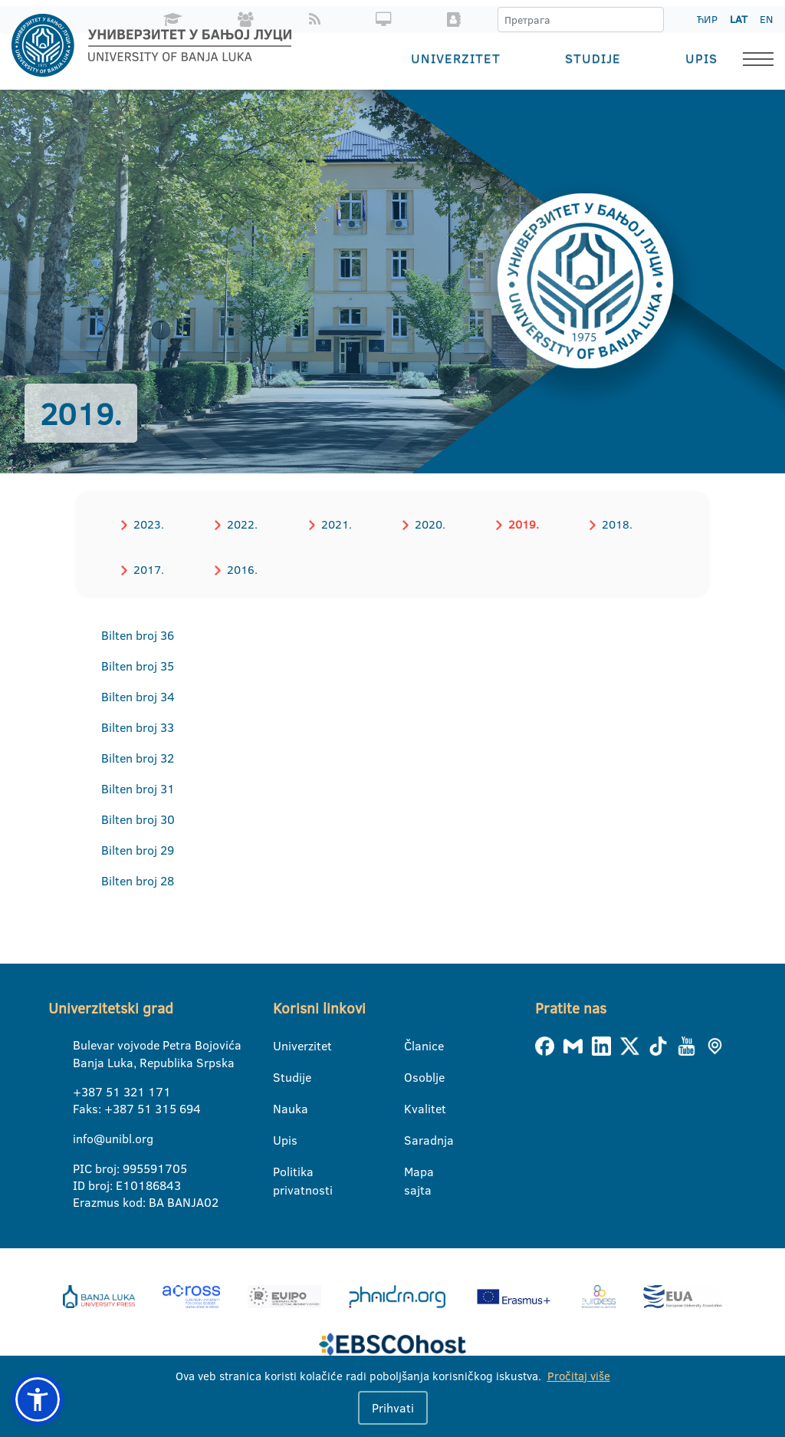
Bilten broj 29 (137, 849)
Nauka (282, 1107)
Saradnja (413, 1139)
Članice (413, 1045)
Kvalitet (413, 1107)
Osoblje (413, 1076)
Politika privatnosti (282, 1171)
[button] (37, 1399)
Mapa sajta (413, 1171)
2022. (240, 524)
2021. (333, 524)
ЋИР (707, 19)
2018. (611, 524)
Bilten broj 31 (138, 787)
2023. (148, 524)
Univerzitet (456, 58)
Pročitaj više (578, 1376)
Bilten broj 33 (137, 726)
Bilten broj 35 (137, 665)
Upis (701, 58)
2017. (148, 569)
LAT (738, 19)
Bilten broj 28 (137, 880)
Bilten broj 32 (137, 757)
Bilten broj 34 (138, 695)
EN (766, 19)
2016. (240, 569)
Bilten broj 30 (138, 818)
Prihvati (393, 1407)
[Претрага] (651, 20)
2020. (426, 524)
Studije (593, 58)
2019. (519, 524)
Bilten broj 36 (137, 634)
